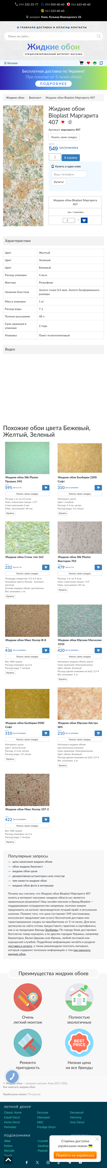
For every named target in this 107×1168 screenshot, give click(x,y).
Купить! (59, 182)
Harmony (75, 1117)
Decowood (76, 1112)
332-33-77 (28, 4)
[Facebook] (26, 1162)
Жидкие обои (53, 47)
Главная (26, 27)
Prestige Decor (46, 1127)
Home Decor (12, 1122)
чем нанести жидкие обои (29, 880)
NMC (40, 1122)
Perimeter (10, 1127)
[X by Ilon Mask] (37, 1162)
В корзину (70, 157)
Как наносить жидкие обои (19, 1087)
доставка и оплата (20, 946)
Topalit (8, 1155)
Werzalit (9, 1150)
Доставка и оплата (52, 27)
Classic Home (12, 1112)
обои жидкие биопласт (27, 866)
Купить (10, 513)
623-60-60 (80, 4)
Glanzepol (43, 1117)
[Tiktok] (58, 1162)
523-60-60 (54, 11)
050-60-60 (54, 4)
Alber (7, 1141)
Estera (8, 1145)
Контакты (79, 27)
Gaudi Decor (12, 1117)
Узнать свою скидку (64, 137)
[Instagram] (48, 1162)
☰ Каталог (11, 63)
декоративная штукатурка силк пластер (38, 876)
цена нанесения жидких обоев (32, 861)
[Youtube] (80, 1162)
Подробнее (53, 83)
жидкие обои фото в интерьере (33, 885)
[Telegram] (69, 1162)
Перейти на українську (75, 1155)
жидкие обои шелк (24, 871)
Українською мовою (14, 1094)
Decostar (42, 1112)
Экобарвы (51, 929)
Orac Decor (77, 1122)
